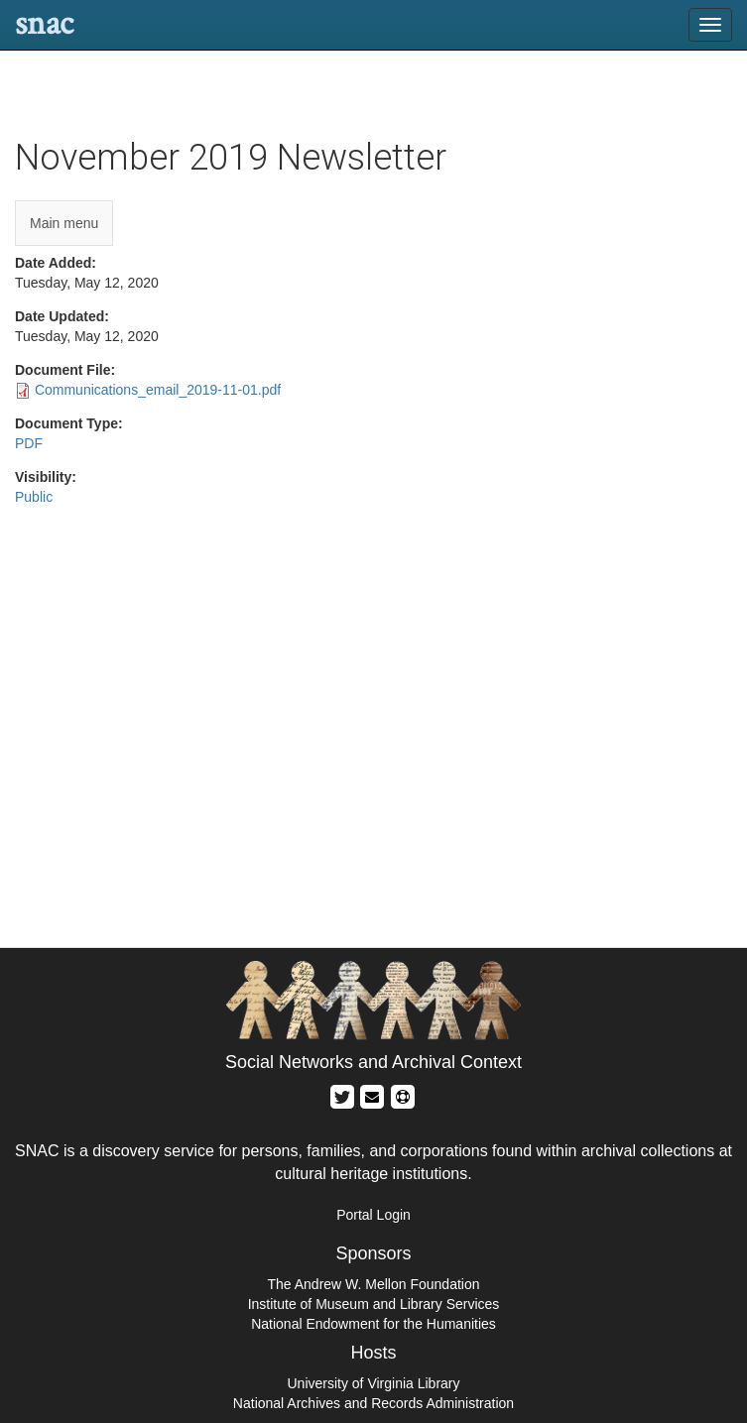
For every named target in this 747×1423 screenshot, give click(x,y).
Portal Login (373, 1215)
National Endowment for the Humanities (373, 1324)
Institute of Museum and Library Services (374, 1304)
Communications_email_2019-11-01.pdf (158, 390)
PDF (29, 443)
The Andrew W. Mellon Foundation (373, 1284)
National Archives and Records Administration (373, 1403)
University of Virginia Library (373, 1383)
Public (34, 497)
